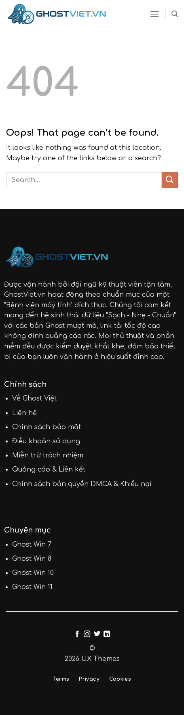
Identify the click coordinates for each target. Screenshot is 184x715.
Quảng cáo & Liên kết (48, 469)
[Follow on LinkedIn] (107, 634)
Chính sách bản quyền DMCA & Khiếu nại (81, 484)
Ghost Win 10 (33, 573)
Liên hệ (24, 413)
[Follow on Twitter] (97, 634)
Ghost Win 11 (32, 587)
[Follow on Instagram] (87, 634)
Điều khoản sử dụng (46, 441)
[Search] (174, 14)
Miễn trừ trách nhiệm (47, 455)
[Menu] (154, 14)
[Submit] (170, 180)
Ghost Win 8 (31, 558)
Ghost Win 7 (31, 544)
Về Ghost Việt (34, 398)
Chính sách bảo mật (46, 427)
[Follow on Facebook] (77, 634)
